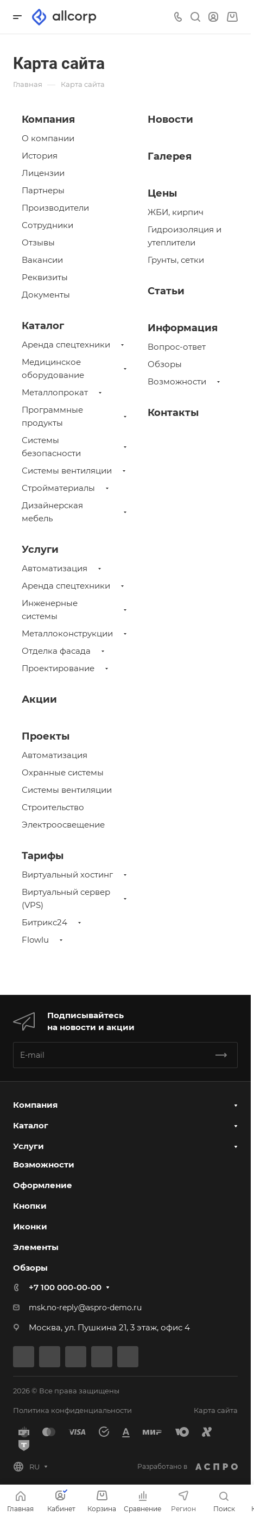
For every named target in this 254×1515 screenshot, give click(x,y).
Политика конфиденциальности (72, 1410)
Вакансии (42, 260)
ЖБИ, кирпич (176, 212)
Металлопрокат (55, 392)
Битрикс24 (44, 922)
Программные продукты (52, 416)
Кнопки (30, 1206)
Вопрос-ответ (177, 347)
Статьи (166, 291)
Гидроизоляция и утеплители (184, 236)
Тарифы (42, 856)
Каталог (43, 326)
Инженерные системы (50, 609)
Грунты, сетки (176, 260)
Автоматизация (54, 568)
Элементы (36, 1247)
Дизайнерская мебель (52, 511)
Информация (183, 328)
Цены (162, 193)
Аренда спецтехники (66, 344)
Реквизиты (45, 277)
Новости (170, 119)
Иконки (30, 1226)
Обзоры (165, 364)
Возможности (177, 381)
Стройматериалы (58, 488)
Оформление (42, 1185)
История (40, 155)
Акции (39, 699)
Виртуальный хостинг (67, 874)
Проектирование (58, 668)
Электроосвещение (63, 824)
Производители (55, 208)
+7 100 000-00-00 (65, 1287)
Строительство (53, 807)
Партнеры (43, 190)
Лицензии (43, 173)
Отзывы (38, 242)
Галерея (170, 156)
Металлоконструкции (67, 633)
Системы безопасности (51, 446)
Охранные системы (63, 772)
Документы (46, 294)
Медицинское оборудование (53, 368)
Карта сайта (216, 1410)
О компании (48, 138)
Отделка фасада (56, 651)
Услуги (40, 550)
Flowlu (35, 940)
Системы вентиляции (67, 470)
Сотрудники (47, 225)
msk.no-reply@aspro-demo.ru (85, 1307)
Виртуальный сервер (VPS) (66, 898)
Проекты (45, 736)
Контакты (173, 413)
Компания (48, 119)
